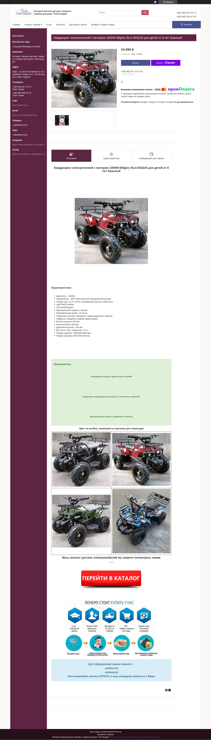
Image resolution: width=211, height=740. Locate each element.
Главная (16, 24)
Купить (135, 63)
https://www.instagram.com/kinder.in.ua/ (30, 144)
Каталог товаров (32, 24)
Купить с (165, 62)
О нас (49, 24)
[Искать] (145, 12)
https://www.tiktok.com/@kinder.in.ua (29, 154)
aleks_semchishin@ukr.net (24, 115)
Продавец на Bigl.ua (105, 735)
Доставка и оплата (78, 24)
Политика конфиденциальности (146, 737)
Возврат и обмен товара (102, 24)
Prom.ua (118, 732)
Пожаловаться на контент (121, 737)
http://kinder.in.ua (20, 105)
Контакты (60, 24)
